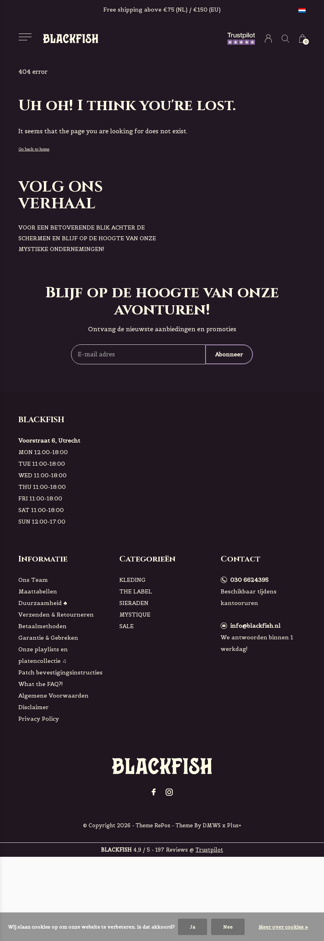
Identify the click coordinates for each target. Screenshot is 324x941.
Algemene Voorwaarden (53, 695)
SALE (126, 626)
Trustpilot (209, 849)
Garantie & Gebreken (48, 637)
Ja (192, 927)
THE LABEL (135, 591)
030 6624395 (249, 579)
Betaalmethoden (42, 626)
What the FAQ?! (40, 684)
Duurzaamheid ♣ (42, 603)
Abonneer (229, 354)
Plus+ (234, 825)
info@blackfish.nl (255, 625)
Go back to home (33, 149)
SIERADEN (133, 603)
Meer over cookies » (283, 927)
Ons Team (33, 579)
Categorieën (147, 559)
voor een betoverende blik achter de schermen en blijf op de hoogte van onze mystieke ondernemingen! (87, 238)
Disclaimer (33, 707)
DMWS (212, 825)
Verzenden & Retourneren (56, 614)
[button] (25, 37)
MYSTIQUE (134, 614)
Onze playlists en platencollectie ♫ (43, 655)
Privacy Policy (38, 718)
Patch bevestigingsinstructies (60, 672)
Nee (228, 927)
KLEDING (132, 579)
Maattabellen (37, 591)
